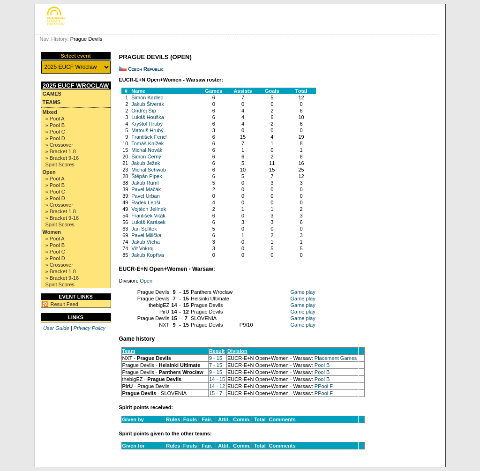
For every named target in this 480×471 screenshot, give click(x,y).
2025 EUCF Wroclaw (76, 85)
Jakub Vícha (145, 242)
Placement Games (336, 358)
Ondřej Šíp (143, 110)
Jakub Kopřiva (147, 255)
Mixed (50, 112)
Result (217, 351)
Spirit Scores (60, 164)
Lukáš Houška (147, 117)
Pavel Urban (145, 196)
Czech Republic (146, 69)
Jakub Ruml (144, 183)
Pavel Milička (146, 235)
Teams (52, 102)
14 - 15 (217, 379)
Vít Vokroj (142, 248)
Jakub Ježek (145, 163)
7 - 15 (215, 365)
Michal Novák (146, 150)
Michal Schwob (148, 169)
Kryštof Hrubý (147, 124)
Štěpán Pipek (146, 176)
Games (52, 94)
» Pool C (55, 132)
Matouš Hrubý (147, 130)
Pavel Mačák (146, 189)
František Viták (148, 215)
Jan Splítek (144, 229)
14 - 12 (217, 386)
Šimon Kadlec (147, 97)
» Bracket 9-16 (62, 158)
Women (52, 232)
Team (128, 351)
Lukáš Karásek (148, 222)
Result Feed (64, 304)
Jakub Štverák (147, 104)
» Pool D (55, 138)
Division (237, 351)
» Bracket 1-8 (60, 151)
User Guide (56, 328)
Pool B (322, 365)
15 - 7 (215, 393)
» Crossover (59, 145)
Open (49, 172)
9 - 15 (215, 358)
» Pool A (55, 118)
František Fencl (148, 137)
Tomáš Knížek (147, 143)
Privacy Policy (89, 328)
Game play (303, 292)
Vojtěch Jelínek (148, 209)
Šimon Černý (146, 156)
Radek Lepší (145, 202)
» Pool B (55, 125)
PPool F (324, 386)
